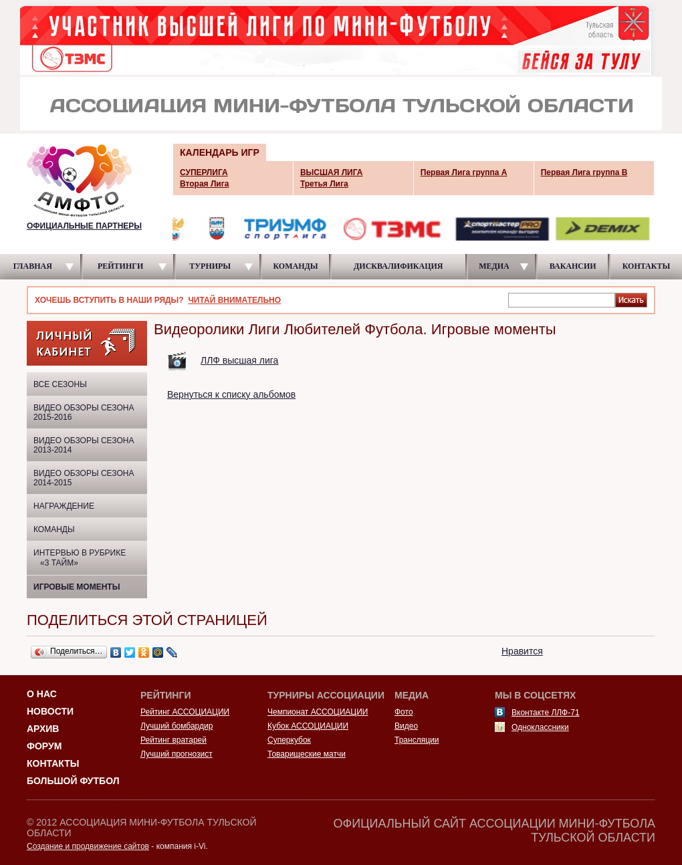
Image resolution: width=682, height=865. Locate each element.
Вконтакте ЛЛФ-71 (545, 712)
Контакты (53, 763)
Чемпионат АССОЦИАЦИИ (317, 712)
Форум (44, 746)
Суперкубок (289, 740)
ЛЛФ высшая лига (239, 360)
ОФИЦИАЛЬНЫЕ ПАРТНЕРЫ (84, 226)
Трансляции (416, 740)
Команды (54, 529)
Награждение (63, 506)
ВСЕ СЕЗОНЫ (60, 384)
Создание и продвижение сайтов (88, 846)
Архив (43, 728)
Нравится (522, 651)
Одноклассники (540, 727)
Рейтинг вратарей (173, 740)
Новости (50, 711)
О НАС (42, 694)
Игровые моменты (76, 587)
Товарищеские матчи (306, 754)
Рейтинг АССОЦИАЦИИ (184, 712)
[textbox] (561, 299)
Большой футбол (73, 780)
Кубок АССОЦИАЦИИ (307, 726)
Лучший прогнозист (176, 754)
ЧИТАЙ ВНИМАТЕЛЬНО (234, 300)
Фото (403, 712)
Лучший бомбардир (176, 726)
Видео (406, 726)
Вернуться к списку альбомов (231, 394)
